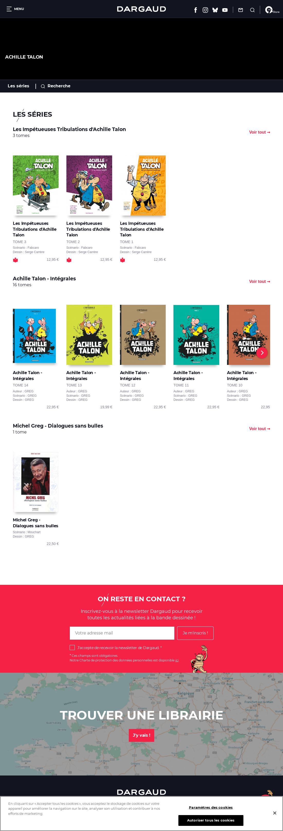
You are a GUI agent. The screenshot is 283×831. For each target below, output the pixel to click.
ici (177, 660)
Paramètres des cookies (211, 811)
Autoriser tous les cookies (210, 824)
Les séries (18, 86)
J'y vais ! (141, 735)
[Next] (262, 352)
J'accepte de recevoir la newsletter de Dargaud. (118, 647)
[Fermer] (274, 817)
